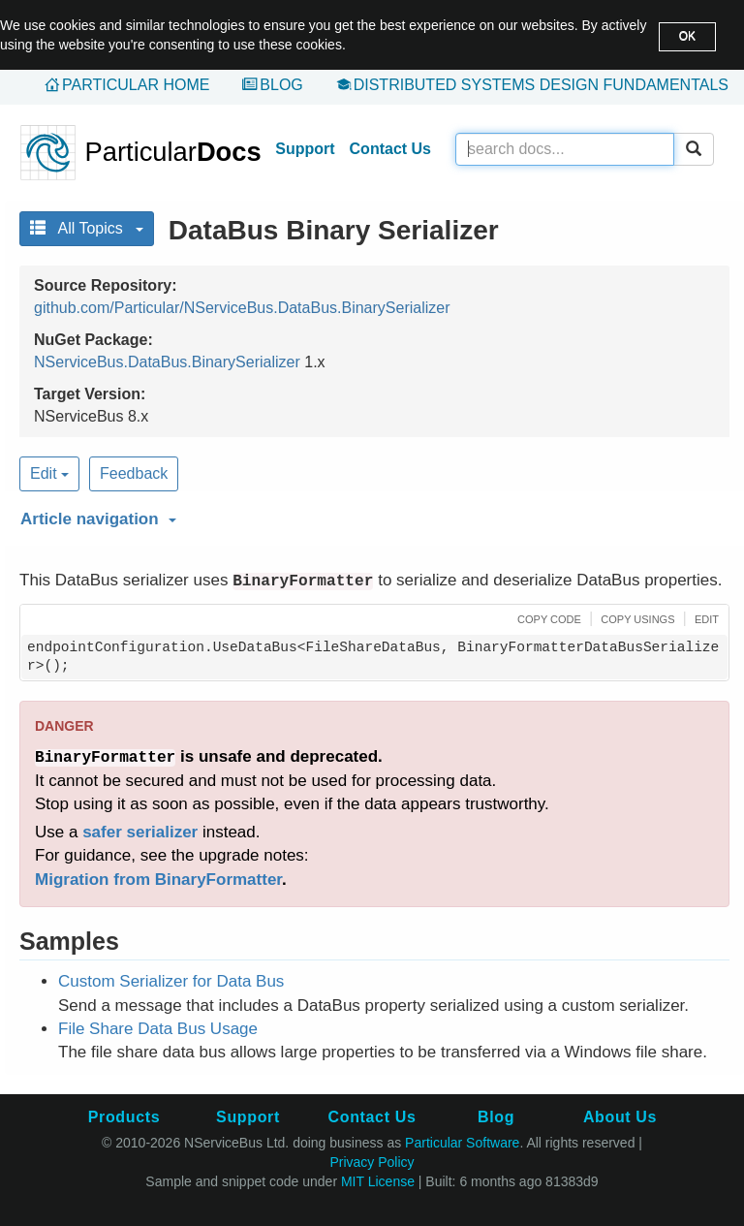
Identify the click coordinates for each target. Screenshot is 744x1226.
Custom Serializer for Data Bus (171, 981)
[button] (372, 515)
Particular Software (462, 1142)
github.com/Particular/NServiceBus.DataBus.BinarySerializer (242, 307)
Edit (49, 473)
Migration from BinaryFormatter (158, 879)
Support (304, 149)
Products (124, 1117)
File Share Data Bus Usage (158, 1029)
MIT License (378, 1181)
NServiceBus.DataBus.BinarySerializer (167, 362)
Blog (281, 85)
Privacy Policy (371, 1162)
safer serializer (140, 832)
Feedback (134, 473)
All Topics (86, 228)
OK (687, 36)
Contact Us (390, 149)
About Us (620, 1117)
